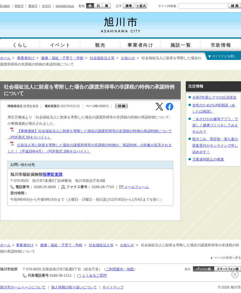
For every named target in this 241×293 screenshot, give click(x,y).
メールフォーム (136, 187)
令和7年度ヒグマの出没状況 (214, 97)
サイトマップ (113, 287)
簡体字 (19, 6)
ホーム (5, 58)
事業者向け (26, 58)
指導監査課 (52, 174)
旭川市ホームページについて (23, 287)
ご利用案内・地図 (120, 269)
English (5, 6)
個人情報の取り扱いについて (74, 287)
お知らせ (128, 58)
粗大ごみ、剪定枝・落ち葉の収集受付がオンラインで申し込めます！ (215, 145)
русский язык (65, 6)
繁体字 (32, 6)
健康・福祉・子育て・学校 (62, 58)
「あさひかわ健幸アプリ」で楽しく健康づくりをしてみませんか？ (215, 125)
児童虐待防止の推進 (208, 159)
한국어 (46, 6)
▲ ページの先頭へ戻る (225, 257)
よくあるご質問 (94, 275)
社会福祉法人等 (102, 58)
